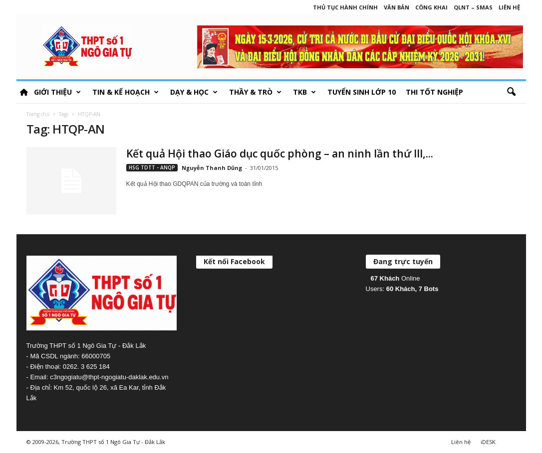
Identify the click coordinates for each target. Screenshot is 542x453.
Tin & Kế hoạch (125, 92)
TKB (304, 92)
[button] (511, 92)
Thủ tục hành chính (345, 7)
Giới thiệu (57, 92)
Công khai (431, 7)
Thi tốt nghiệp (434, 92)
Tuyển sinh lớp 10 (361, 92)
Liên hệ (509, 7)
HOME (24, 92)
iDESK (488, 442)
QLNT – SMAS (473, 7)
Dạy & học (194, 92)
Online (395, 278)
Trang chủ (37, 114)
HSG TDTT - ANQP (152, 167)
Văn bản (396, 7)
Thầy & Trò (255, 92)
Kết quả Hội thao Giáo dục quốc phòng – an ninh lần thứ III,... (279, 153)
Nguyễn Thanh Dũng (212, 167)
